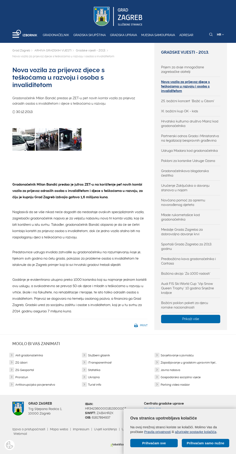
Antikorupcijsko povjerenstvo (35, 384)
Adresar (186, 35)
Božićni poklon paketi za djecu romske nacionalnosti (184, 305)
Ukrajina (94, 377)
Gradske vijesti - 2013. (91, 50)
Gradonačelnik (56, 35)
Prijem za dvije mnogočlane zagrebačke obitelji (182, 69)
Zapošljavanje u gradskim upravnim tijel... (189, 362)
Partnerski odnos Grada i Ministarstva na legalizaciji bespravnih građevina (190, 138)
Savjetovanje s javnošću (177, 355)
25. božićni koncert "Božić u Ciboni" (188, 101)
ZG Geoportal (24, 370)
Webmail (20, 434)
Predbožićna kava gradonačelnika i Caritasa (188, 261)
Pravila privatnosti (157, 432)
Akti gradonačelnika (29, 355)
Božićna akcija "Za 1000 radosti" (186, 274)
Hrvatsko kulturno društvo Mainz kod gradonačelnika (189, 123)
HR (220, 34)
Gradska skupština (89, 35)
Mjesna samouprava (158, 35)
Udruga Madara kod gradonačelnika (189, 151)
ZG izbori (21, 362)
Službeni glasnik (99, 355)
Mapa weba (59, 429)
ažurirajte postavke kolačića (195, 432)
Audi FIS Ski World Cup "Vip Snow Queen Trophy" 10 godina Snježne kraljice (187, 288)
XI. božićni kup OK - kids (179, 111)
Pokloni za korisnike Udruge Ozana (188, 161)
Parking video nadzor (175, 384)
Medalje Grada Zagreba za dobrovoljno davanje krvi (182, 232)
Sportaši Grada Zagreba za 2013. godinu (186, 246)
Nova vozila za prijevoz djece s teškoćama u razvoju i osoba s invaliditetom (185, 86)
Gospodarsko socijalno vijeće (181, 377)
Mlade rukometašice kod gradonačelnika (180, 217)
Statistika (94, 370)
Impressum (81, 429)
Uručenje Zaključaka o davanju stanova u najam (185, 188)
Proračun (21, 377)
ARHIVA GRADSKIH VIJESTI (53, 50)
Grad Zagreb (21, 50)
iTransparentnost (100, 362)
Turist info (94, 384)
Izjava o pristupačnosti (28, 429)
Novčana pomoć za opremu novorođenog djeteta (183, 202)
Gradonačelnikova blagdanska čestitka (185, 173)
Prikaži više (190, 319)
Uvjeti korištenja (105, 429)
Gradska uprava (123, 35)
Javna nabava (170, 370)
